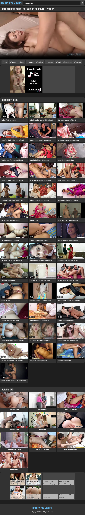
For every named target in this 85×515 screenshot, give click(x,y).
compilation (68, 62)
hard (59, 62)
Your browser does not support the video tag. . (42, 35)
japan (22, 62)
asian (6, 62)
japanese (31, 62)
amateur (14, 62)
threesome (50, 62)
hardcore (40, 62)
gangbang (78, 62)
